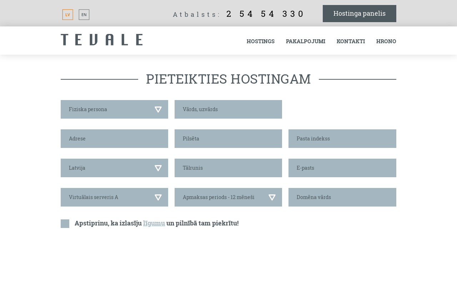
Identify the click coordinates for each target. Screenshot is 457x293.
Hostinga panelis (359, 13)
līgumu (154, 223)
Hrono (386, 41)
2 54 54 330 (266, 13)
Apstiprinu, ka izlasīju (108, 223)
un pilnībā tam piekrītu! (202, 223)
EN (84, 14)
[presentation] (115, 255)
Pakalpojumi (305, 41)
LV (67, 14)
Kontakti (351, 41)
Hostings (261, 41)
